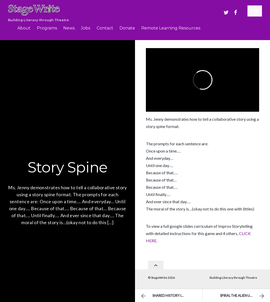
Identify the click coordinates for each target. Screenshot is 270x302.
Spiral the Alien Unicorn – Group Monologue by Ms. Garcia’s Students (245, 296)
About (24, 28)
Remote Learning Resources (170, 28)
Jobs (85, 28)
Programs (47, 28)
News (69, 28)
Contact (105, 28)
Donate (127, 28)
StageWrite (159, 276)
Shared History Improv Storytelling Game (171, 296)
